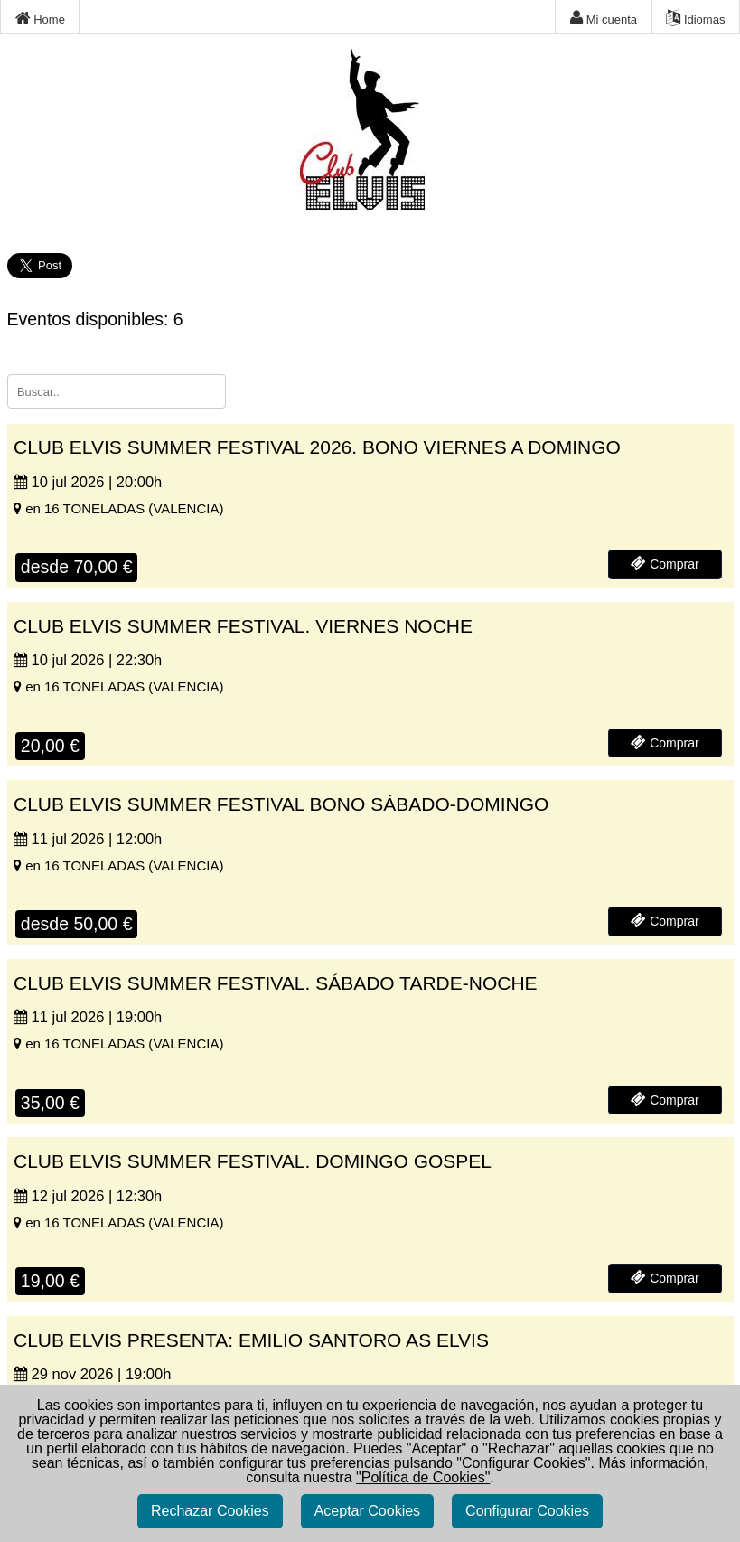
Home (40, 18)
